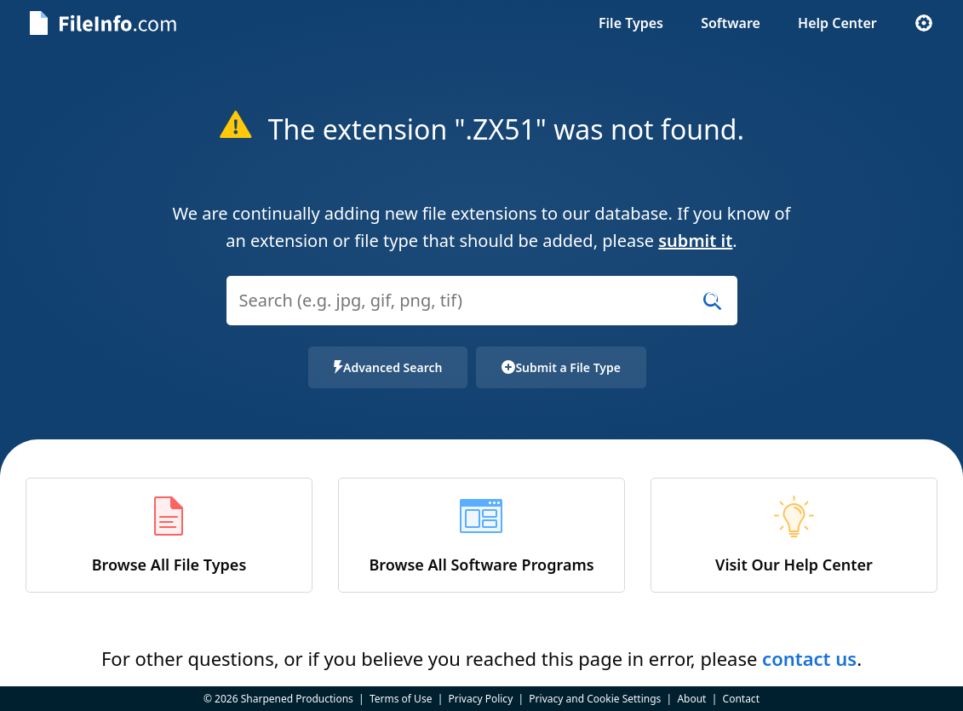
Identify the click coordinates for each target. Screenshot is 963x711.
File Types (631, 23)
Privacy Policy (481, 698)
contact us (809, 658)
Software (730, 23)
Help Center (837, 23)
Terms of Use (401, 698)
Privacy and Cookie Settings (595, 698)
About (691, 698)
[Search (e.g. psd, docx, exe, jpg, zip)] (481, 300)
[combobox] (481, 311)
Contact (741, 698)
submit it (695, 240)
